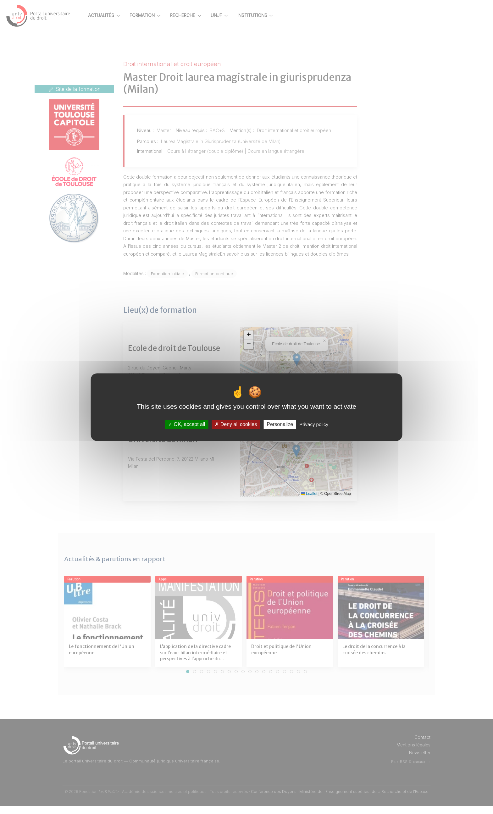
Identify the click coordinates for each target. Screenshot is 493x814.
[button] (260, 342)
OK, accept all (186, 424)
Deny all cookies (236, 424)
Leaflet (315, 501)
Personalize (280, 424)
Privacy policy (313, 424)
